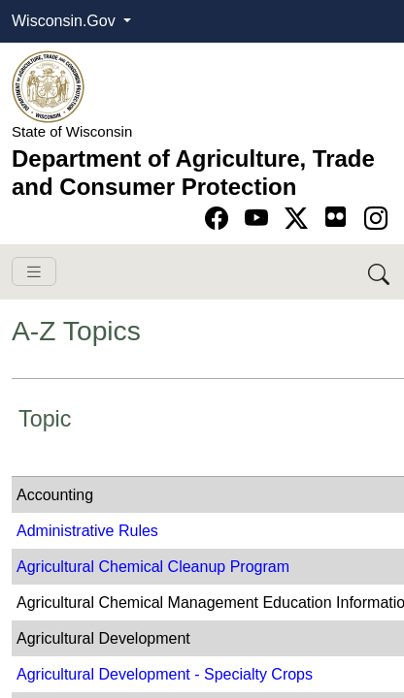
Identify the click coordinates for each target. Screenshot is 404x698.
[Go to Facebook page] (220, 219)
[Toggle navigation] (34, 272)
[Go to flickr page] (335, 216)
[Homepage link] (48, 86)
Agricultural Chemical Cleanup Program (153, 566)
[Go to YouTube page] (260, 219)
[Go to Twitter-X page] (300, 219)
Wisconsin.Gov (65, 21)
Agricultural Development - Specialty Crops (165, 674)
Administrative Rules (87, 531)
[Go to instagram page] (375, 219)
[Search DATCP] (380, 272)
